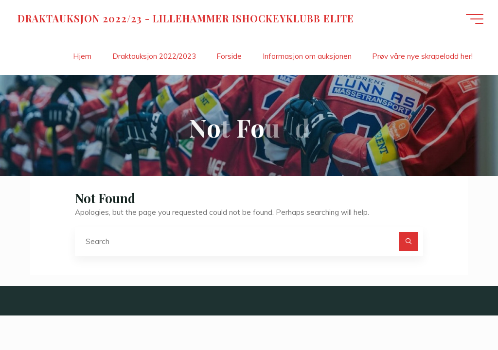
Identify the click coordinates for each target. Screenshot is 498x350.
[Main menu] (474, 19)
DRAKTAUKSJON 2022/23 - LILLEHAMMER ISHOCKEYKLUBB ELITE (186, 18)
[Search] (408, 241)
